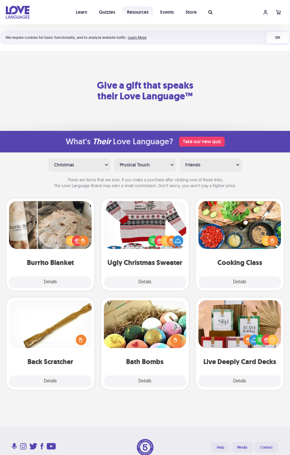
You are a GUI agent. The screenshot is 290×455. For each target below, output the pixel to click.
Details (50, 282)
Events (167, 12)
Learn (81, 12)
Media (242, 447)
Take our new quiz (202, 141)
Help (220, 447)
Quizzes (107, 12)
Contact (266, 447)
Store (191, 12)
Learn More (137, 37)
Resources (138, 12)
